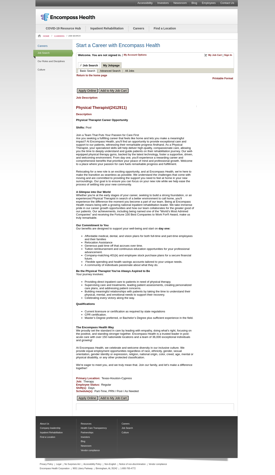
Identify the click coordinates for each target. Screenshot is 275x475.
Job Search (44, 53)
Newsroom (180, 3)
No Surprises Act (72, 464)
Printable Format (222, 78)
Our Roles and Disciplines (51, 61)
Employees (208, 3)
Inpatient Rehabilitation (107, 28)
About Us (44, 424)
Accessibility (145, 3)
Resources (86, 424)
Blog (194, 3)
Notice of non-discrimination (132, 464)
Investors (163, 3)
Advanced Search (110, 70)
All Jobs (129, 70)
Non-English (110, 464)
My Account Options (135, 54)
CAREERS (59, 36)
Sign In (228, 55)
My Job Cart (215, 55)
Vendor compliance (90, 450)
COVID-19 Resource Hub (63, 28)
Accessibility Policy (92, 464)
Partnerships (87, 432)
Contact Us (227, 3)
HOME (46, 36)
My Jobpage (111, 65)
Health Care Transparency (94, 428)
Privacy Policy (46, 464)
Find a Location (165, 28)
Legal (58, 464)
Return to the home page (91, 75)
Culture (41, 69)
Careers (138, 28)
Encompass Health (74, 17)
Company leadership (50, 428)
